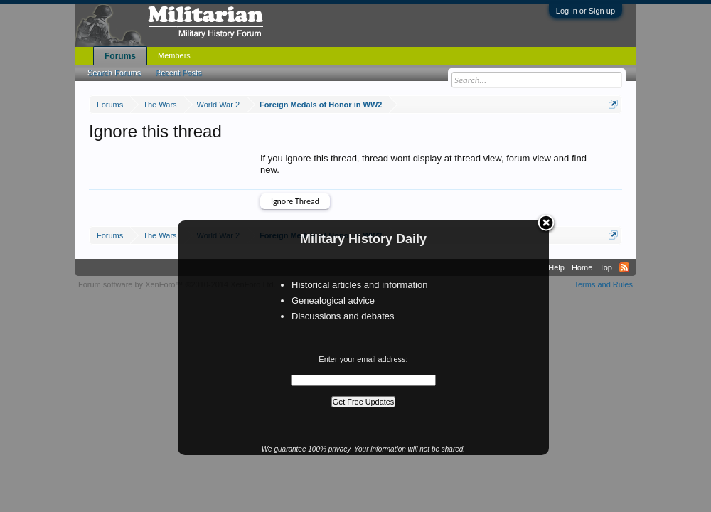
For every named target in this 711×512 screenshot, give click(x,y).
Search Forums (114, 72)
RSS (624, 267)
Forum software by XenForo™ (177, 284)
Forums (120, 56)
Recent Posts (178, 72)
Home (582, 267)
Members (174, 55)
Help (556, 267)
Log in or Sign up (585, 10)
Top (605, 267)
